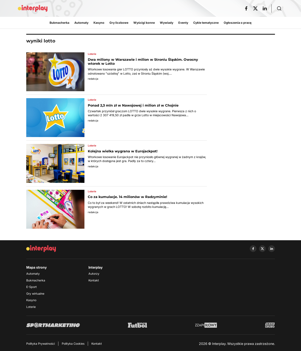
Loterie (31, 307)
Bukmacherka (35, 280)
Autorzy (93, 273)
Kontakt (93, 280)
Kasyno (31, 300)
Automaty (33, 273)
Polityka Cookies (73, 343)
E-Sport (31, 287)
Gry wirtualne (35, 293)
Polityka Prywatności (40, 343)
